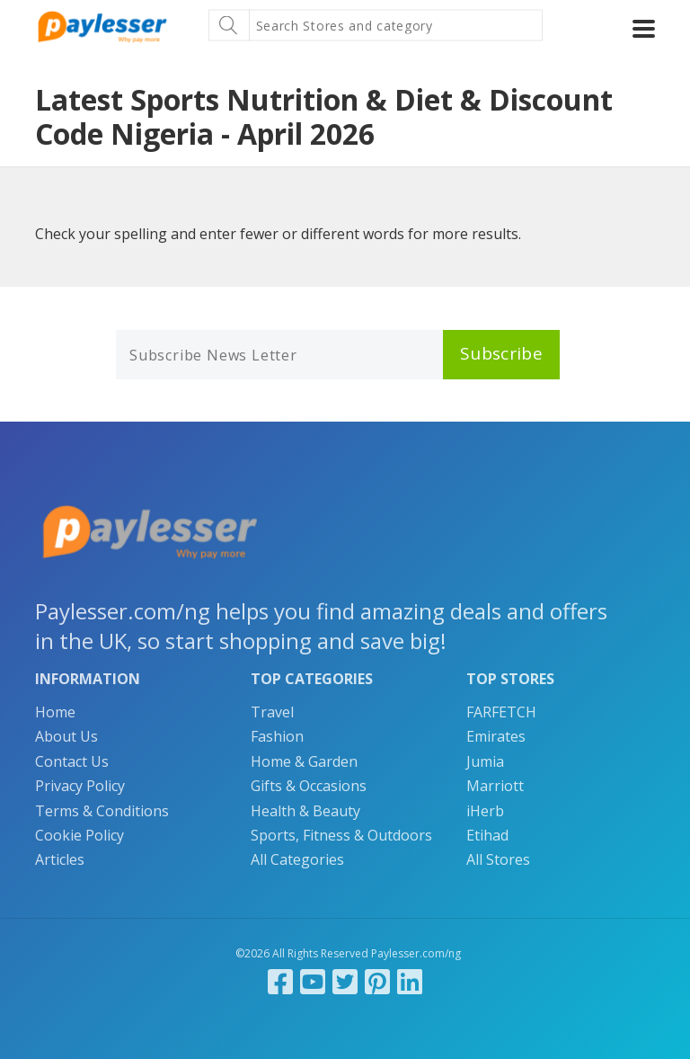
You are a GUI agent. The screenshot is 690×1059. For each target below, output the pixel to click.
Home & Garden (304, 761)
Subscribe (501, 353)
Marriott (495, 786)
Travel (272, 712)
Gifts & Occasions (309, 786)
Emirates (496, 736)
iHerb (485, 811)
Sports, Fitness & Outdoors (341, 835)
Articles (59, 859)
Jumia (485, 761)
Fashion (277, 736)
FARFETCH (501, 712)
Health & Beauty (305, 811)
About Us (66, 736)
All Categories (297, 859)
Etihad (487, 835)
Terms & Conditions (102, 811)
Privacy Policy (80, 786)
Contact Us (72, 761)
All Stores (498, 859)
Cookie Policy (79, 835)
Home (55, 712)
